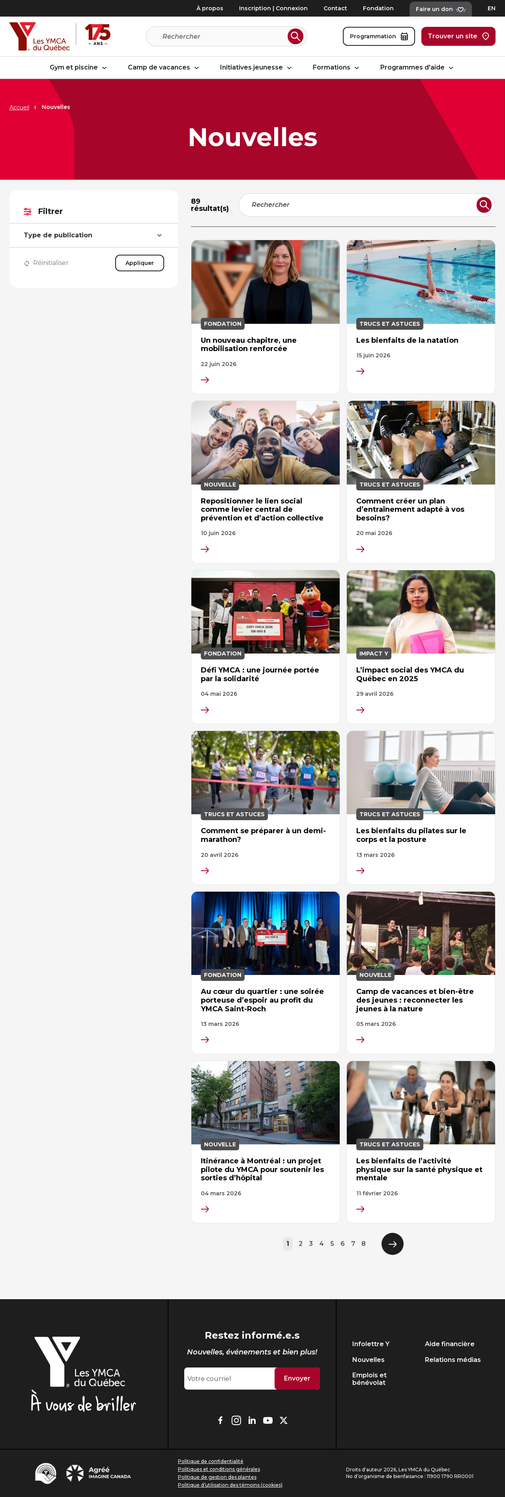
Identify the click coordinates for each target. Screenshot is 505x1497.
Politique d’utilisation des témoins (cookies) (230, 1485)
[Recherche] (223, 36)
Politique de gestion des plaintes (217, 1477)
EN (492, 8)
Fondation (378, 8)
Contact (335, 8)
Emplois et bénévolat (369, 1378)
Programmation (379, 36)
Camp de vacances (164, 67)
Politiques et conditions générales (219, 1469)
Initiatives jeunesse (257, 67)
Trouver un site (458, 36)
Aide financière (450, 1344)
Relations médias (453, 1360)
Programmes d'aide (418, 67)
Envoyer (297, 1378)
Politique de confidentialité (210, 1461)
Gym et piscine (79, 67)
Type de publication (94, 235)
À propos (209, 8)
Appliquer (139, 263)
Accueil (19, 107)
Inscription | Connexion (273, 8)
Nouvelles (368, 1360)
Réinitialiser (46, 263)
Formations (337, 67)
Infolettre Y (370, 1344)
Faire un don (441, 9)
